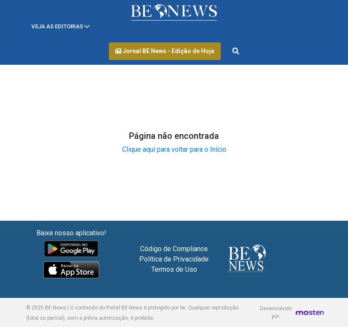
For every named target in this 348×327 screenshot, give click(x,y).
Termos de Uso (174, 269)
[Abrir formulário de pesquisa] (235, 51)
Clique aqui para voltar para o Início (174, 149)
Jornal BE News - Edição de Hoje (164, 51)
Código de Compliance (174, 249)
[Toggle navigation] (60, 26)
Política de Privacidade (174, 259)
